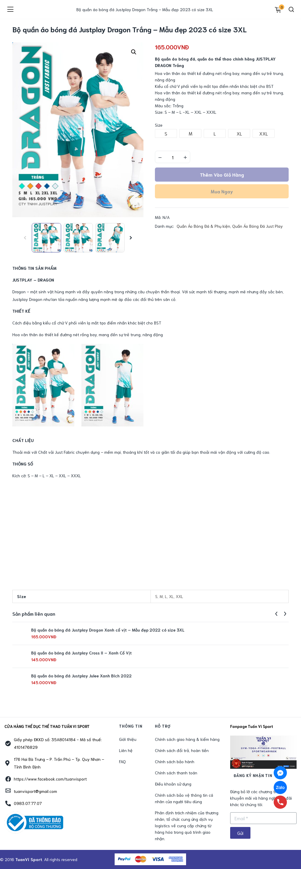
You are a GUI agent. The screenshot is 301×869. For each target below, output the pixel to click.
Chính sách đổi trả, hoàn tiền (182, 750)
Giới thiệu (127, 739)
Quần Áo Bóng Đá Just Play (257, 226)
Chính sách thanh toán (176, 772)
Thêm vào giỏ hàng (222, 174)
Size (159, 125)
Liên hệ (126, 750)
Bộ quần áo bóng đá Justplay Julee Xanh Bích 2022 (81, 675)
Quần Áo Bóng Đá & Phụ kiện (203, 226)
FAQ (122, 761)
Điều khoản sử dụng (173, 783)
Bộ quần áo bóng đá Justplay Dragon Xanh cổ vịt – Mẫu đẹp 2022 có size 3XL (107, 629)
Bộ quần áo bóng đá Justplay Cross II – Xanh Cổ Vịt (81, 652)
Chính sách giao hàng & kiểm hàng (187, 739)
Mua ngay (222, 191)
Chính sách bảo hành (174, 761)
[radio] (166, 133)
